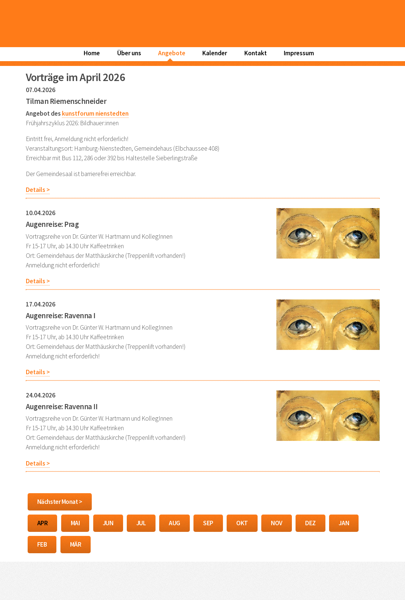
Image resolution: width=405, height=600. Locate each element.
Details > (38, 190)
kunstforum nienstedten (95, 113)
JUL (141, 523)
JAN (344, 523)
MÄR (75, 544)
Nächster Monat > (59, 502)
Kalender (214, 53)
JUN (108, 523)
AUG (174, 523)
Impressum (299, 53)
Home (92, 53)
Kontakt (255, 53)
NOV (276, 523)
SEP (208, 523)
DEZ (310, 523)
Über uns (129, 53)
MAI (75, 523)
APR (42, 523)
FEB (42, 544)
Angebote (171, 53)
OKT (242, 523)
